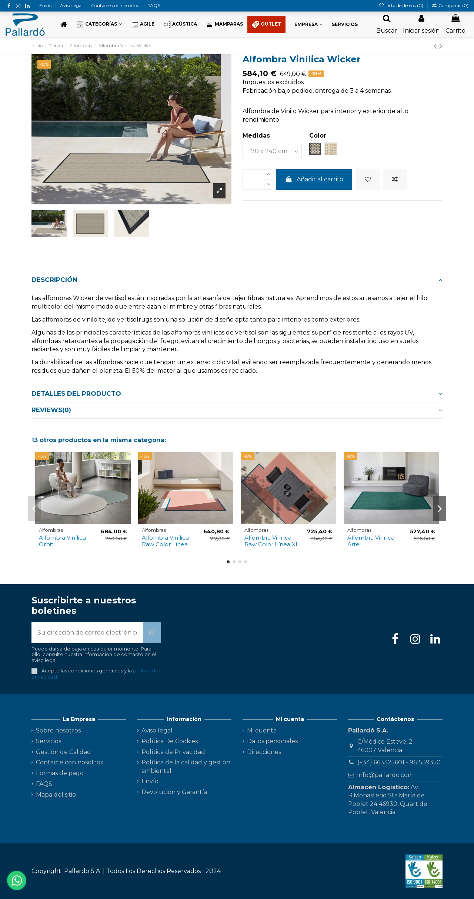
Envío (46, 5)
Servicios (48, 741)
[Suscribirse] (152, 632)
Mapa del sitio (56, 794)
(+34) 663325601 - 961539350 (399, 762)
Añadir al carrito (314, 179)
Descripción (237, 280)
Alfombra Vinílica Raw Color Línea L (167, 541)
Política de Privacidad (173, 751)
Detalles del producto (237, 393)
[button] (99, 24)
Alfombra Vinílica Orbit (62, 541)
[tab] (237, 280)
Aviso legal (72, 5)
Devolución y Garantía (174, 792)
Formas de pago (60, 773)
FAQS (153, 5)
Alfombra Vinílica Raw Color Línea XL (271, 541)
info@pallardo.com (385, 774)
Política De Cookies (169, 741)
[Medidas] (272, 150)
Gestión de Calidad (63, 751)
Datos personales (272, 741)
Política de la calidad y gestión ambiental (185, 766)
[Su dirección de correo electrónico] (87, 632)
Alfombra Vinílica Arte (370, 541)
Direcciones (264, 751)
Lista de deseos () (401, 5)
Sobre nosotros (58, 730)
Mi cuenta (262, 730)
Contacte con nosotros (115, 5)
